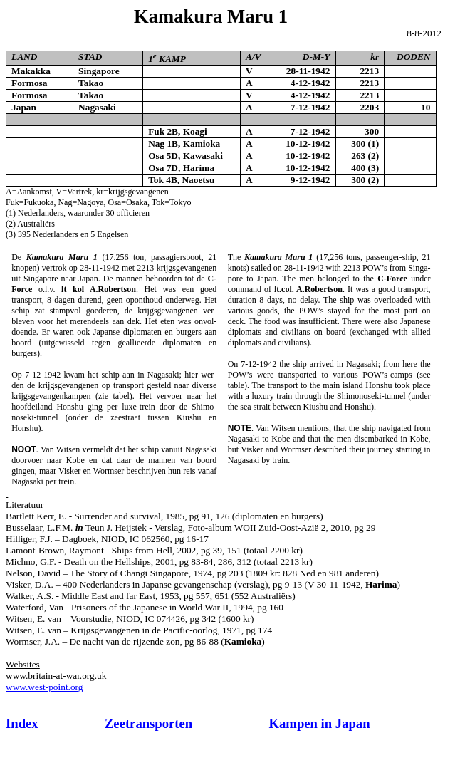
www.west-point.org (44, 687)
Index (22, 723)
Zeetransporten (148, 723)
